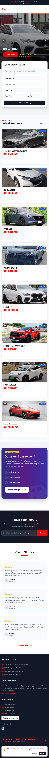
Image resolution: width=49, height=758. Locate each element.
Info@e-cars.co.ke (18, 1)
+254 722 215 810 (9, 707)
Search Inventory (24, 103)
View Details (10, 56)
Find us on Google (10, 718)
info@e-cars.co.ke (9, 713)
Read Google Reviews (24, 645)
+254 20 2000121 (9, 710)
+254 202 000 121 (31, 1)
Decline (34, 753)
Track (42, 533)
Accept (42, 753)
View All (44, 124)
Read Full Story (8, 693)
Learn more (39, 749)
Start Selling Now (17, 490)
